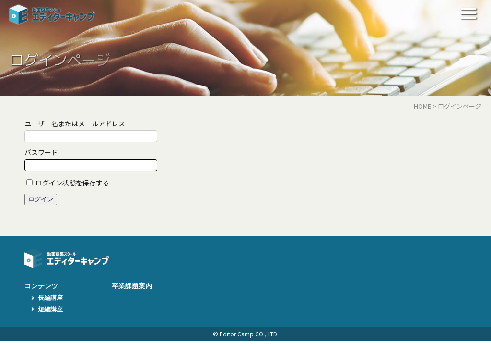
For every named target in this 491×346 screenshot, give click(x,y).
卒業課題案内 (132, 286)
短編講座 (50, 309)
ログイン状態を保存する (72, 182)
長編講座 (50, 298)
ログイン (40, 199)
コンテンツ (41, 286)
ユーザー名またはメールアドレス (74, 123)
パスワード (41, 152)
